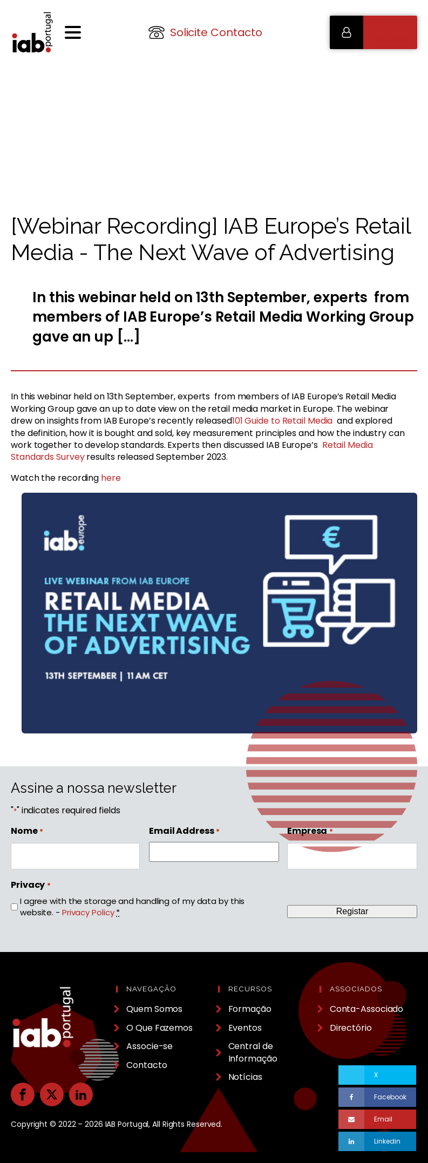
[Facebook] (377, 1097)
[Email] (377, 1119)
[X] (377, 1075)
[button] (373, 32)
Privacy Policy (88, 912)
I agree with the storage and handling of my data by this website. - (132, 906)
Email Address (184, 831)
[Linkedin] (377, 1141)
